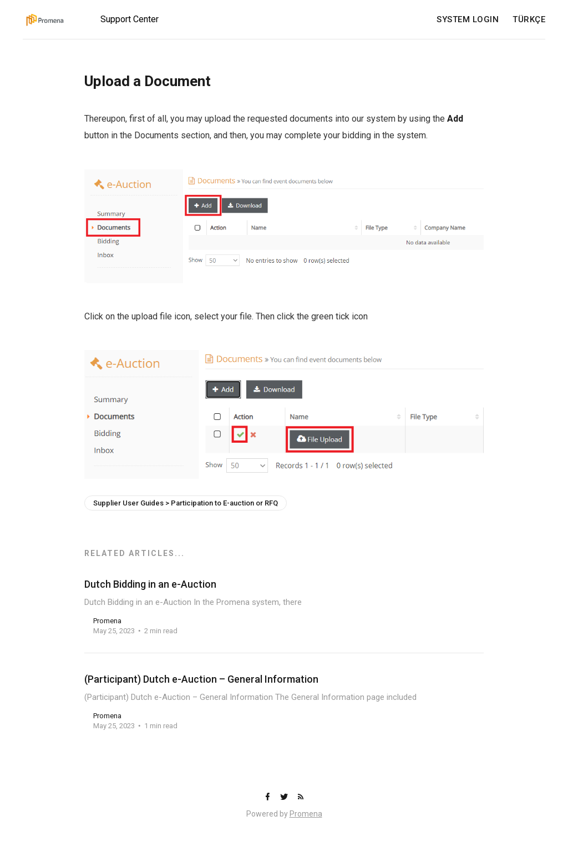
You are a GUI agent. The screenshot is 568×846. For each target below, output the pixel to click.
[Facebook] (268, 797)
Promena (306, 813)
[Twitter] (285, 797)
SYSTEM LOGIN (468, 20)
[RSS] (300, 797)
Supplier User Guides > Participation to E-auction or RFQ (185, 503)
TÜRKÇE (529, 20)
